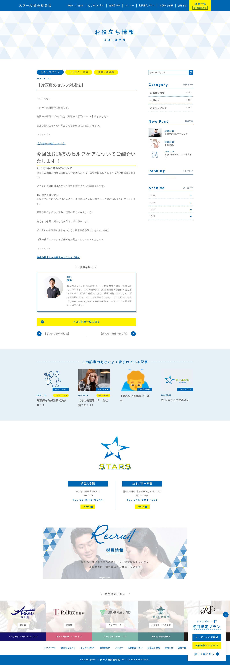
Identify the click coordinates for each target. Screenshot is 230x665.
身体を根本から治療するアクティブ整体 (58, 257)
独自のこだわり (75, 5)
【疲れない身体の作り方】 (114, 333)
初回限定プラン (147, 5)
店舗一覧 (182, 648)
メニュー (129, 5)
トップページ (50, 648)
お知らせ (182, 5)
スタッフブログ (50, 72)
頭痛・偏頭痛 (106, 72)
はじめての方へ (96, 5)
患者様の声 (114, 5)
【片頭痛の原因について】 (51, 143)
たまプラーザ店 (78, 72)
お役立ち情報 (166, 5)
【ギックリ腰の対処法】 (57, 333)
